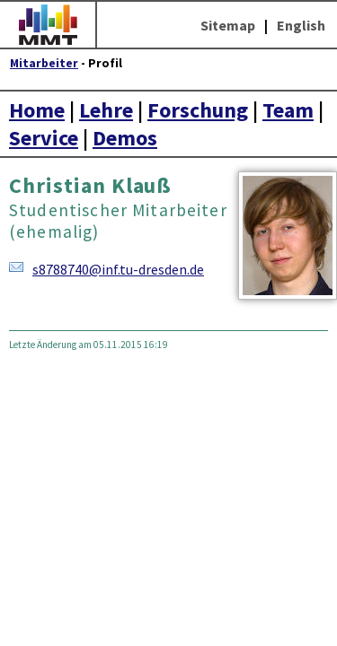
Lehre (106, 110)
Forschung (197, 110)
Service (43, 138)
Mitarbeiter (44, 63)
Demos (125, 138)
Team (288, 110)
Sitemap (227, 25)
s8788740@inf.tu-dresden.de (118, 269)
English (301, 25)
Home (37, 110)
